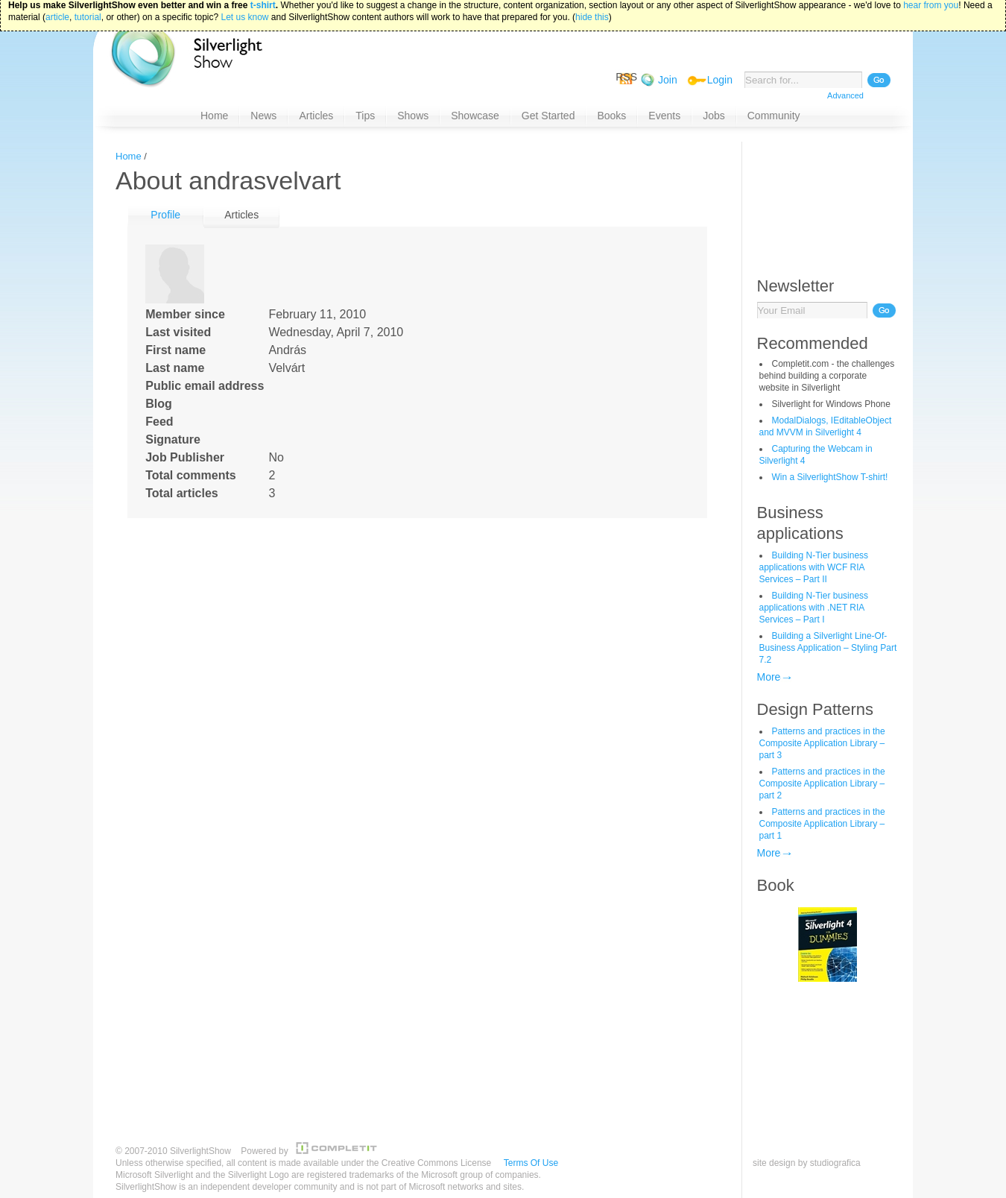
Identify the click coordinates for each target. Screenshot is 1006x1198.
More (769, 677)
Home (129, 156)
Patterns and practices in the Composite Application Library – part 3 (822, 743)
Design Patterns (815, 709)
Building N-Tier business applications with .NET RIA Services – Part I (814, 607)
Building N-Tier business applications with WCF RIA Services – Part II (814, 567)
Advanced (845, 95)
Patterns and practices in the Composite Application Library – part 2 (822, 783)
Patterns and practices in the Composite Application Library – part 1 (822, 824)
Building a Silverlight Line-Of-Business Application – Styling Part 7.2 (828, 648)
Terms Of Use (531, 1163)
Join (667, 80)
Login (720, 80)
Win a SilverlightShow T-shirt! (830, 477)
